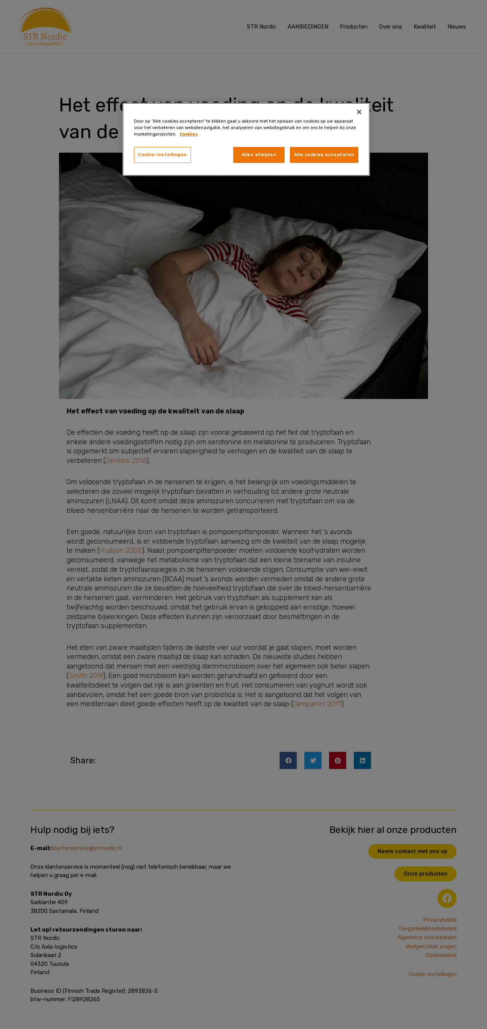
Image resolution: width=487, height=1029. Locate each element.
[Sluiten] (359, 112)
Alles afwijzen (259, 154)
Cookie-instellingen (162, 154)
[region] (246, 139)
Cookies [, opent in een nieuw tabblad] (189, 134)
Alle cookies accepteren (324, 154)
